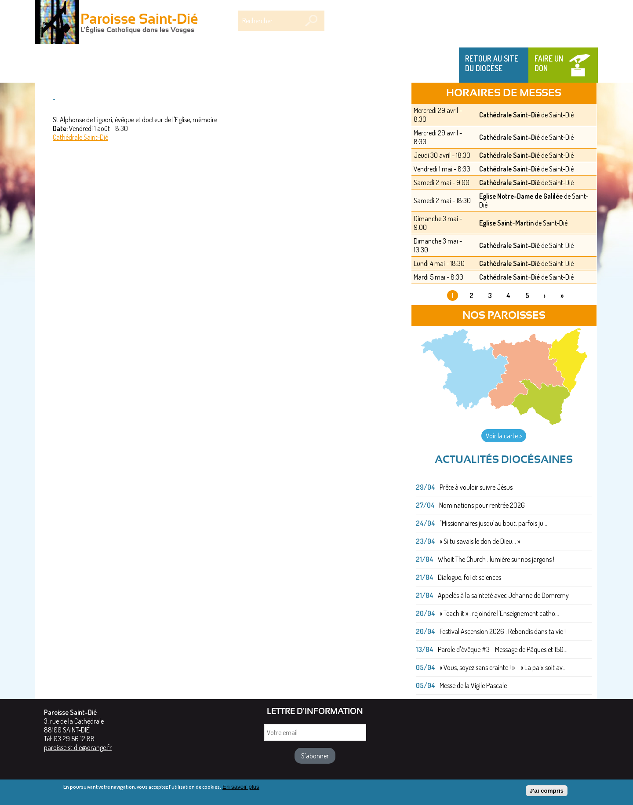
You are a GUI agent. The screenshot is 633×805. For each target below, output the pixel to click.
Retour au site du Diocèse (491, 63)
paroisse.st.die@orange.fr (78, 747)
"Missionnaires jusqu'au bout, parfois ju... (493, 523)
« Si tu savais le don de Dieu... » (480, 541)
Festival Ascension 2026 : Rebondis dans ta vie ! (503, 631)
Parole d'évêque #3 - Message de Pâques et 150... (503, 649)
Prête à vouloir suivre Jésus (476, 487)
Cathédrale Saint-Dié (80, 137)
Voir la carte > (504, 435)
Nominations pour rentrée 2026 (482, 505)
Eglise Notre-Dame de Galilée (521, 196)
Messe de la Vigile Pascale (473, 685)
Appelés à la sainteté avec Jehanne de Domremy (503, 595)
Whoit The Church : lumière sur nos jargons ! (496, 559)
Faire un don (549, 63)
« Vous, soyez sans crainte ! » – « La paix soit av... (503, 667)
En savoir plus (240, 788)
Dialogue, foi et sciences (469, 577)
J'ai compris (547, 792)
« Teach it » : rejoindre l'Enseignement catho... (499, 613)
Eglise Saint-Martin (506, 223)
